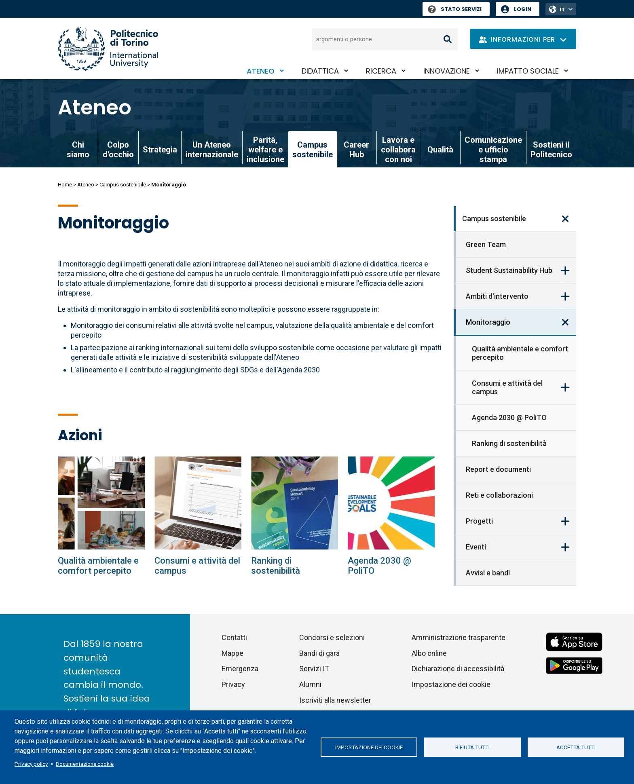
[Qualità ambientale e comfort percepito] (101, 502)
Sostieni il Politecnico (551, 149)
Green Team (486, 244)
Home (65, 185)
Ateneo (261, 71)
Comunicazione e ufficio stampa (493, 149)
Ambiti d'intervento (497, 296)
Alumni (310, 684)
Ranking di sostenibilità (509, 443)
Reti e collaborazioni (499, 495)
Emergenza (240, 668)
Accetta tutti (576, 747)
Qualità (440, 149)
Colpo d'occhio (118, 149)
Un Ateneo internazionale (212, 149)
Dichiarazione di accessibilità (458, 668)
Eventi (476, 547)
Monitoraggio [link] (488, 322)
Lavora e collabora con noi (398, 149)
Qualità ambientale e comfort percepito (520, 352)
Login (522, 9)
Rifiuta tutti (472, 747)
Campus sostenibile (122, 185)
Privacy (233, 684)
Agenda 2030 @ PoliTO (509, 417)
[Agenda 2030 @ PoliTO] (391, 502)
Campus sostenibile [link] (312, 149)
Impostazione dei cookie (369, 747)
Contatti (234, 637)
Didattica (320, 71)
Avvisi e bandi (488, 572)
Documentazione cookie (85, 764)
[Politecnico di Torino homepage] (108, 49)
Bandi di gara (319, 653)
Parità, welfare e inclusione (265, 149)
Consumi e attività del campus (507, 387)
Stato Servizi (455, 9)
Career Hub (356, 149)
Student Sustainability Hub (509, 270)
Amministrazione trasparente (458, 637)
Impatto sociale (528, 71)
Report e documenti (498, 469)
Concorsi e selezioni (332, 637)
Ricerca (381, 71)
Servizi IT (314, 668)
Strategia (160, 149)
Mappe (232, 653)
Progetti (479, 521)
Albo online (429, 653)
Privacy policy (31, 764)
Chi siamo (78, 149)
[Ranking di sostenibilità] (294, 502)
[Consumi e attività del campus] (197, 502)
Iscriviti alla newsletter (335, 700)
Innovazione (446, 71)
